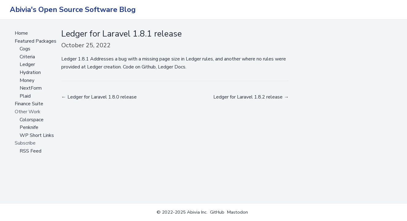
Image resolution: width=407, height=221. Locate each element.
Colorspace (32, 119)
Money (27, 80)
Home (21, 33)
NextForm (31, 88)
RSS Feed (30, 151)
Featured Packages (35, 41)
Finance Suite (29, 103)
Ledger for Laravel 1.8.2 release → (251, 97)
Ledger (27, 64)
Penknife (29, 127)
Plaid (25, 96)
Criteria (27, 56)
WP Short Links (37, 135)
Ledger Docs (171, 67)
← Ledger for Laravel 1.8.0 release (99, 97)
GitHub (217, 212)
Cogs (25, 48)
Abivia (193, 212)
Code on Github (139, 67)
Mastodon (237, 212)
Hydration (30, 72)
